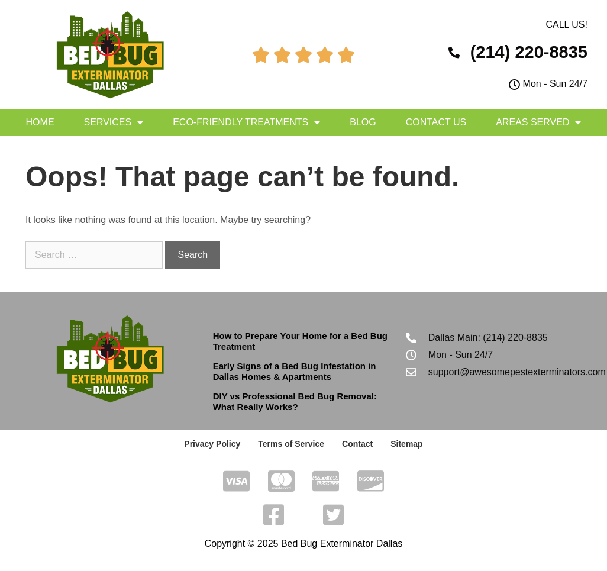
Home (40, 122)
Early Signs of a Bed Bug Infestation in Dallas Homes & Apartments (294, 371)
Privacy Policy (212, 444)
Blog (363, 122)
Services (114, 122)
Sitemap (406, 444)
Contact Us (436, 122)
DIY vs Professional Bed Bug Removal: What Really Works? (295, 401)
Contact (357, 444)
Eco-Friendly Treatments (246, 122)
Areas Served (538, 122)
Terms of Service (291, 444)
